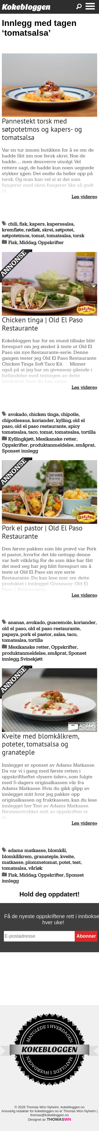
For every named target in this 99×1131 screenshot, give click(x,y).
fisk (23, 224)
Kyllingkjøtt (21, 439)
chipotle (69, 414)
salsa (59, 634)
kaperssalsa (60, 224)
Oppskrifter (51, 243)
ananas (16, 623)
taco (32, 432)
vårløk (35, 868)
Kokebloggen (26, 7)
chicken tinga (44, 414)
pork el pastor (35, 634)
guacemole (59, 623)
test (76, 862)
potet (64, 862)
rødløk (33, 230)
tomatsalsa (58, 236)
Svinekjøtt (31, 659)
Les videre (83, 197)
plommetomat (41, 862)
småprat (85, 445)
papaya (10, 634)
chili (12, 224)
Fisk (12, 243)
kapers (37, 224)
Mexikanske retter (56, 439)
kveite (67, 857)
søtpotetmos (15, 236)
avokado (17, 414)
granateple (46, 857)
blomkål (57, 851)
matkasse (12, 862)
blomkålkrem (17, 857)
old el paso (14, 629)
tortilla (88, 432)
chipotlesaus (16, 421)
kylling (63, 421)
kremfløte (12, 230)
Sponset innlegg (20, 451)
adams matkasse (27, 851)
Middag (27, 243)
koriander (43, 421)
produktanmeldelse (51, 445)
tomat (37, 236)
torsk (78, 236)
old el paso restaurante (40, 426)
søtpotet (64, 230)
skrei (47, 230)
